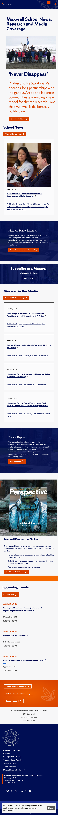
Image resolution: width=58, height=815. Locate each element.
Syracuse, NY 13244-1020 (14, 780)
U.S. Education (21, 209)
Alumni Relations (9, 766)
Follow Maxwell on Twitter (17, 686)
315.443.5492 (29, 720)
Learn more (7, 810)
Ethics (35, 204)
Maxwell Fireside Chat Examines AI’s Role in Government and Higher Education (24, 194)
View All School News (14, 134)
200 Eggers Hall (10, 778)
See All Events (10, 595)
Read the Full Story (19, 119)
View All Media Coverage (16, 298)
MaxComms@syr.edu (29, 717)
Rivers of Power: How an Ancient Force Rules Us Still (25, 660)
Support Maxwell (14, 701)
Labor (40, 204)
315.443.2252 (10, 782)
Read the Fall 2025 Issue (16, 572)
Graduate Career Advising (12, 760)
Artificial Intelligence (14, 204)
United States (19, 326)
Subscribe (28, 278)
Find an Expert (17, 461)
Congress (26, 324)
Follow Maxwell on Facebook (18, 694)
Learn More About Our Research (24, 250)
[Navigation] (49, 4)
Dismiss (50, 808)
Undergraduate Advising (12, 756)
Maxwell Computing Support (14, 770)
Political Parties (35, 324)
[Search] (55, 4)
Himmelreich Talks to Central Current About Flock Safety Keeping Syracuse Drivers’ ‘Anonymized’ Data (27, 404)
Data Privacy (27, 204)
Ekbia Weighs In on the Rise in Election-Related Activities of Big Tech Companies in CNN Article (25, 314)
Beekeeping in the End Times (15, 635)
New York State (28, 384)
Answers (6, 753)
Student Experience (29, 207)
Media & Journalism (30, 355)
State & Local (16, 207)
